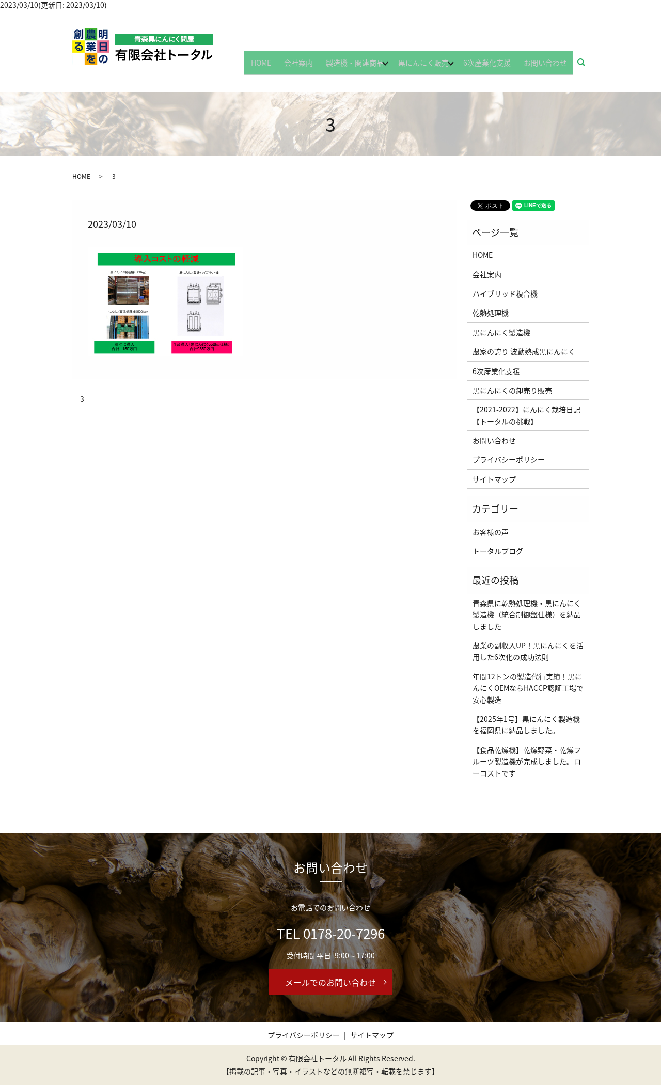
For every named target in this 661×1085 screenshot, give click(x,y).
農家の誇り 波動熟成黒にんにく (524, 351)
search (587, 66)
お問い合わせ (548, 65)
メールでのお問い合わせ (330, 982)
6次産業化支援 (495, 65)
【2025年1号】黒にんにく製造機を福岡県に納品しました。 (526, 724)
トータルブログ (498, 551)
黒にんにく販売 (431, 65)
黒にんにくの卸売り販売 (512, 390)
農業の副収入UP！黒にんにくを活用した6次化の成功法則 (528, 651)
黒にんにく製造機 (501, 332)
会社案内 (312, 65)
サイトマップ (494, 479)
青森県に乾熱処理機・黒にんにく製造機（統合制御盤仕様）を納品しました (527, 614)
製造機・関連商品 (363, 65)
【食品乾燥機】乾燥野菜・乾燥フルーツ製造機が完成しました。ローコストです (527, 761)
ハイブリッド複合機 (505, 293)
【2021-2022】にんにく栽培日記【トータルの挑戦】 (526, 415)
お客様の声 (491, 531)
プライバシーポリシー (509, 459)
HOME (281, 65)
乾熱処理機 (491, 312)
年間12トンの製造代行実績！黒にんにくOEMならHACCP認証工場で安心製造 (528, 688)
